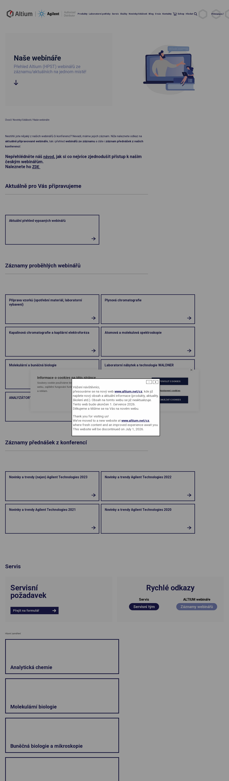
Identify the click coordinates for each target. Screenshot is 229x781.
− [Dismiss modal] (149, 382)
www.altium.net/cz (128, 391)
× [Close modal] (155, 382)
